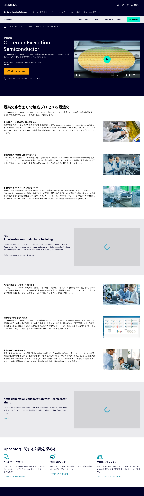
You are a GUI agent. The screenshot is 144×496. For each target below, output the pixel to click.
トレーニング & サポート (94, 12)
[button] (16, 71)
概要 (80, 19)
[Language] (122, 5)
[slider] (94, 75)
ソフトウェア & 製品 (39, 12)
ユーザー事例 (108, 19)
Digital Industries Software (15, 12)
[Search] (118, 5)
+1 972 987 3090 (34, 78)
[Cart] (128, 5)
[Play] (77, 75)
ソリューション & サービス (62, 12)
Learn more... (9, 418)
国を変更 (6, 64)
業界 (78, 12)
